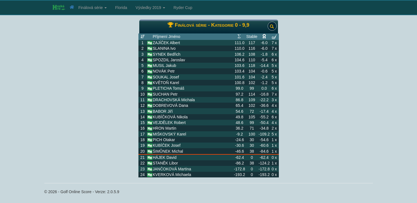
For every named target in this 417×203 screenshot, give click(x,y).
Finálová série (92, 7)
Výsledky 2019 (150, 7)
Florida (121, 7)
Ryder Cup (183, 7)
